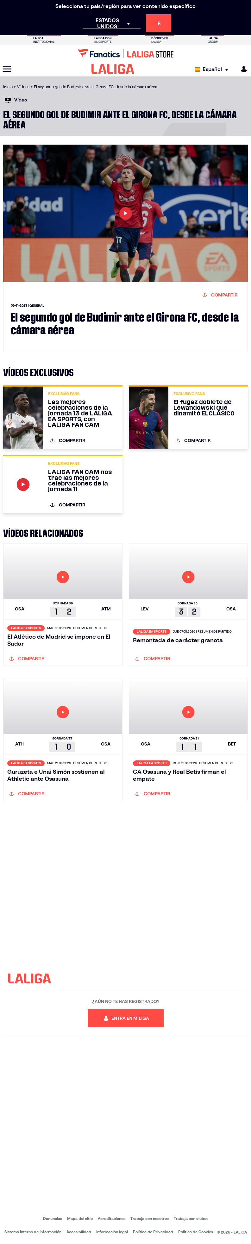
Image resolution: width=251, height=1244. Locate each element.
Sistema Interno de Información (32, 1232)
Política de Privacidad (153, 1232)
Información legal (112, 1232)
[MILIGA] (241, 69)
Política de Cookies (195, 1232)
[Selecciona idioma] (213, 69)
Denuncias (52, 1218)
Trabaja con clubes (191, 1218)
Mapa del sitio (80, 1218)
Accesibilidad (78, 1232)
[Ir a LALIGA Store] (125, 53)
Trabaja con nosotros (149, 1218)
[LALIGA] (112, 69)
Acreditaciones (111, 1218)
